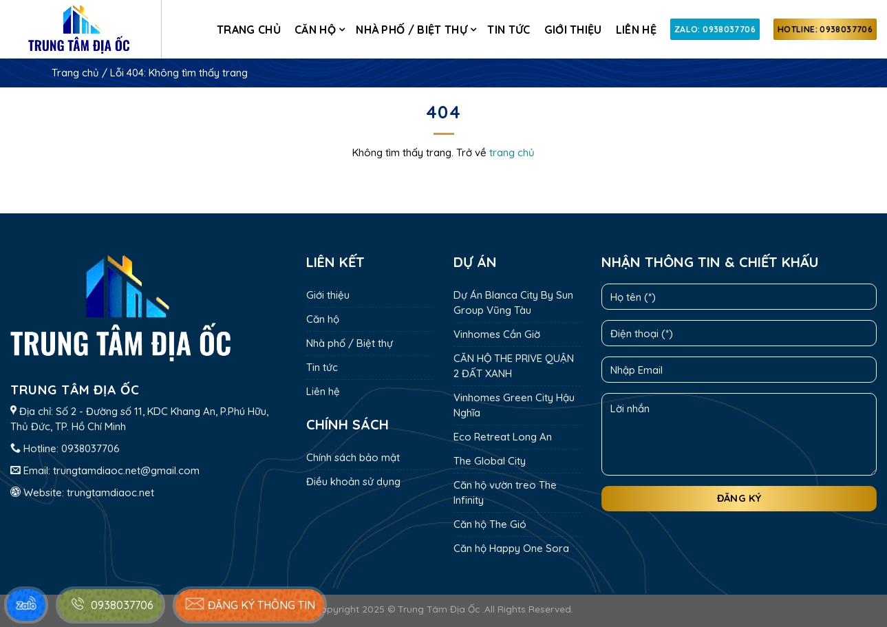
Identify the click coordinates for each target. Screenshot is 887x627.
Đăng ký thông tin (249, 603)
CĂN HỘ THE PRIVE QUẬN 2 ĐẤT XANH (513, 366)
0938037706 (90, 448)
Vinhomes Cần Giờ (496, 334)
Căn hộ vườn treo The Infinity (505, 492)
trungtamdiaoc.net (110, 492)
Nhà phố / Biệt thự (411, 29)
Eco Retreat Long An (502, 436)
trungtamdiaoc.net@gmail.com (126, 470)
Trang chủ (249, 29)
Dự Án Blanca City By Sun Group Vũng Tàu (513, 302)
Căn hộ (315, 29)
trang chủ (512, 152)
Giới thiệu (573, 29)
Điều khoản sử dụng (353, 481)
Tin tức (508, 29)
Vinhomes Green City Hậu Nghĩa (514, 405)
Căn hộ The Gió (489, 524)
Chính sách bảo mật (353, 457)
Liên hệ (636, 29)
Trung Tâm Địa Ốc (439, 609)
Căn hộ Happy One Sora (511, 548)
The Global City (489, 460)
